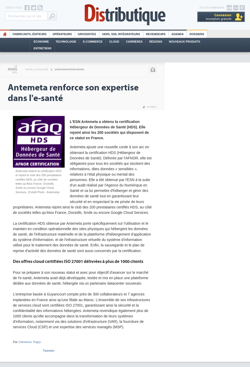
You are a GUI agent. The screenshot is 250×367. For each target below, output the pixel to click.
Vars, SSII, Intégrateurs (121, 34)
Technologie (66, 41)
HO (5, 34)
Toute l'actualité (36, 69)
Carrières (134, 41)
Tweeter (49, 351)
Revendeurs (156, 34)
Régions (155, 41)
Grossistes (87, 34)
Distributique (125, 15)
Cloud (114, 41)
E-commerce (93, 41)
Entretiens (42, 48)
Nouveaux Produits (184, 41)
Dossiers (197, 34)
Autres (151, 107)
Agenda (177, 34)
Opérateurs (62, 34)
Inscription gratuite (218, 17)
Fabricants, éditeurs (30, 34)
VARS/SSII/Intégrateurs (69, 69)
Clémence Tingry (29, 341)
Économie (41, 41)
